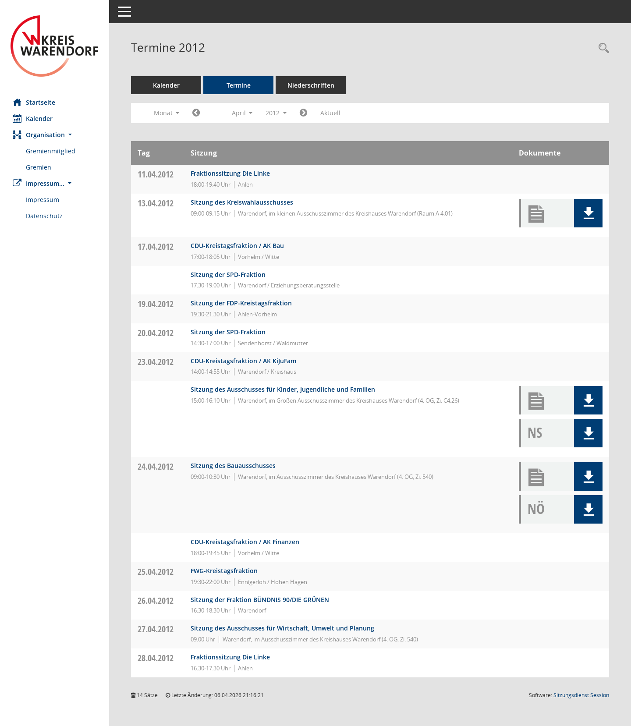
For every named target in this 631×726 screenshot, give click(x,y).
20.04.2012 (156, 333)
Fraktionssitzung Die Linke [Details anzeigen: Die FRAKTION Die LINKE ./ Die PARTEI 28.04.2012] (230, 657)
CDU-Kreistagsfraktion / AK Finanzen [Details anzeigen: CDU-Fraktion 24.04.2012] (245, 542)
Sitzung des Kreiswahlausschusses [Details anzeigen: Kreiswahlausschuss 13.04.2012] (242, 202)
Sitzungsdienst (581, 695)
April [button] (242, 113)
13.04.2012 (156, 203)
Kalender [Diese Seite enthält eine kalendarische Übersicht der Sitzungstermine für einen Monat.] (33, 118)
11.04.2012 (156, 174)
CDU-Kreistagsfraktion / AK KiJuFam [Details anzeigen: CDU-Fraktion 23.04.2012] (244, 361)
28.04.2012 (156, 658)
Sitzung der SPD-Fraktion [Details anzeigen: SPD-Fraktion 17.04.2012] (228, 274)
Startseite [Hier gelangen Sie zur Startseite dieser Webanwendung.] (34, 102)
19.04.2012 (156, 304)
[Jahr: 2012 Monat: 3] (196, 113)
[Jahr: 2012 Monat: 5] (304, 113)
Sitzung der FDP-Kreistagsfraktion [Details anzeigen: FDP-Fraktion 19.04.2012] (241, 303)
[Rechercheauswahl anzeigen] (601, 48)
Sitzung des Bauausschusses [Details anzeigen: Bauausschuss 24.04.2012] (233, 465)
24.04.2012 (156, 466)
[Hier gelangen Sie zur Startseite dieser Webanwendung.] (55, 46)
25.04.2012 (156, 571)
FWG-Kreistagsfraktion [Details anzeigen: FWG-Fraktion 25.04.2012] (224, 571)
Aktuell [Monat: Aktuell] (331, 113)
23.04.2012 (156, 362)
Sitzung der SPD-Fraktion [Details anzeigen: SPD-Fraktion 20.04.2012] (228, 332)
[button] (55, 135)
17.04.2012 (156, 246)
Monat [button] (167, 113)
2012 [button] (276, 113)
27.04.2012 (156, 629)
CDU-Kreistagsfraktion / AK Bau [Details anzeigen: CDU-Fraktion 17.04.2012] (237, 245)
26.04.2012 (156, 600)
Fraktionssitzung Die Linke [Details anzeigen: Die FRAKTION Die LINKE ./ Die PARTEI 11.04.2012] (230, 173)
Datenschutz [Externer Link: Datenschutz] (44, 216)
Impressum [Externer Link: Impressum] (43, 199)
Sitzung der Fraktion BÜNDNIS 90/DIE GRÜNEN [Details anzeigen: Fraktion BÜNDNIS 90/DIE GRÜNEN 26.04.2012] (260, 599)
